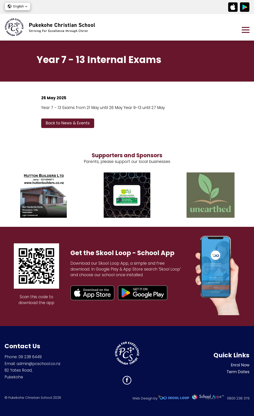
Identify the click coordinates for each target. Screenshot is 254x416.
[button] (17, 6)
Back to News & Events (68, 123)
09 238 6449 (30, 357)
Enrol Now (240, 365)
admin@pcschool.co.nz (38, 363)
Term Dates (238, 372)
